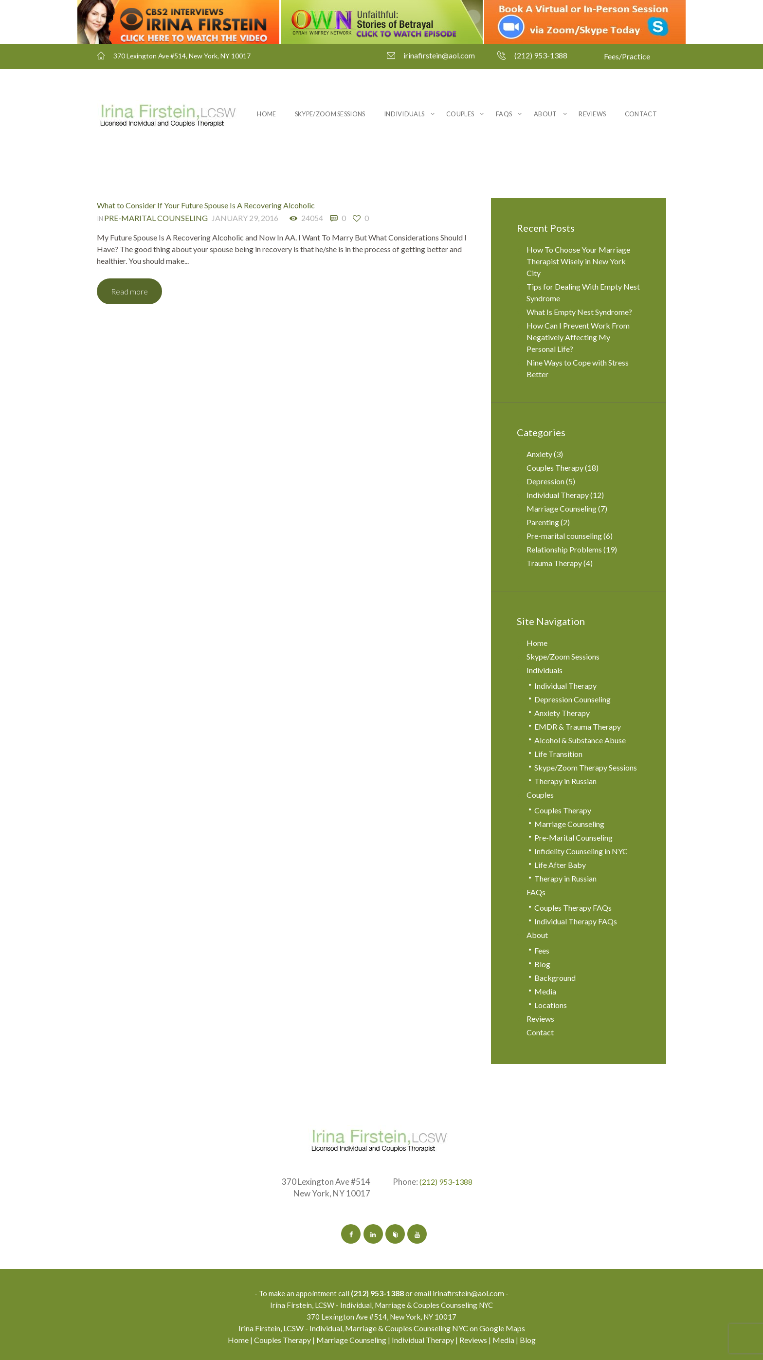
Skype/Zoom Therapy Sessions (585, 767)
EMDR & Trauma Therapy (577, 726)
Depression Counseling (572, 699)
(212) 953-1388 (540, 55)
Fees (541, 950)
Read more (130, 291)
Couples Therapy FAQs (573, 907)
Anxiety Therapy (562, 712)
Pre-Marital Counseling (573, 837)
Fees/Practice (627, 56)
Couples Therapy (555, 467)
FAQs (504, 114)
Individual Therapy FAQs (575, 921)
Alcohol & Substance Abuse (580, 740)
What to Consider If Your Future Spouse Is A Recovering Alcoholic (206, 205)
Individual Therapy (558, 494)
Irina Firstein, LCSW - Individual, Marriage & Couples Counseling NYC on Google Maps (381, 1328)
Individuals (404, 114)
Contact (641, 114)
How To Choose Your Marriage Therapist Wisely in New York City (578, 261)
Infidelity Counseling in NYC (581, 851)
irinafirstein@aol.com (439, 55)
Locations (550, 1005)
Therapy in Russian (565, 781)
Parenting (543, 522)
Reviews (592, 114)
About (545, 114)
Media (545, 991)
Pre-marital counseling (156, 217)
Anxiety (539, 454)
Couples (460, 114)
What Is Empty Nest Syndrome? (579, 311)
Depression (545, 481)
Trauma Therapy (554, 563)
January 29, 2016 (245, 217)
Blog (542, 964)
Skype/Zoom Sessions (330, 114)
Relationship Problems (564, 549)
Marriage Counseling (562, 508)
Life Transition (558, 753)
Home (266, 114)
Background (555, 977)
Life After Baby (560, 864)
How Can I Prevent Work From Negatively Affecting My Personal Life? (578, 337)
